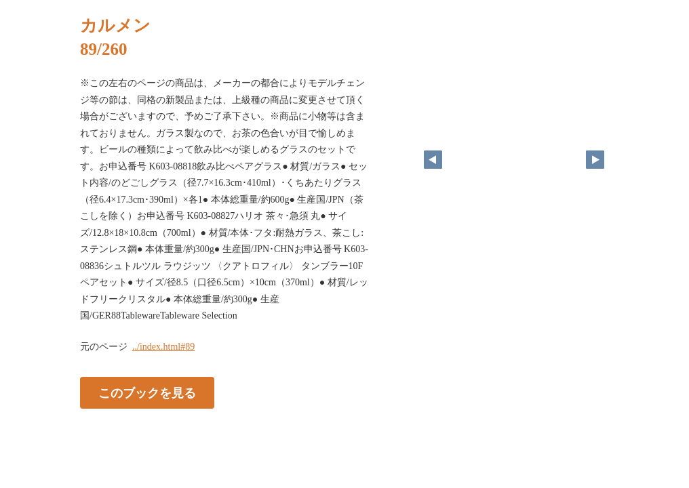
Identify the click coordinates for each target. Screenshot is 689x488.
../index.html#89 (163, 347)
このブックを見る (147, 392)
